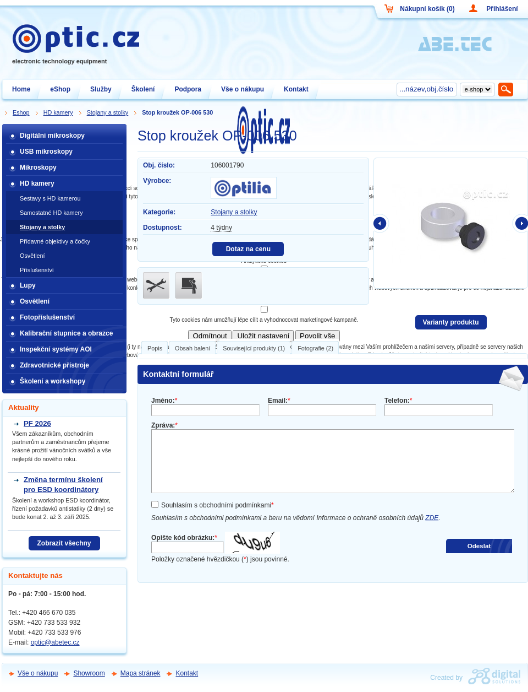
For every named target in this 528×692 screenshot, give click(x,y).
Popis (154, 348)
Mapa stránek (140, 673)
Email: (279, 400)
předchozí (381, 223)
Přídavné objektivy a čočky (55, 241)
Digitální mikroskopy (52, 135)
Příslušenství (37, 270)
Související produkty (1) (254, 348)
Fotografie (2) (315, 348)
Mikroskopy (38, 167)
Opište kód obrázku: (184, 538)
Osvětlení (32, 255)
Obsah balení (192, 348)
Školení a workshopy (52, 381)
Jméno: (164, 400)
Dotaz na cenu (248, 249)
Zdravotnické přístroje (54, 365)
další (520, 223)
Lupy (28, 285)
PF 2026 (37, 423)
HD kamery (37, 183)
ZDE (431, 518)
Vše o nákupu (38, 673)
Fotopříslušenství (47, 317)
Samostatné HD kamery (51, 212)
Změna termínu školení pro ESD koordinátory (63, 484)
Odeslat (479, 545)
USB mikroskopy (46, 151)
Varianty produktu (450, 322)
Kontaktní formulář (178, 374)
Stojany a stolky (234, 212)
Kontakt (186, 673)
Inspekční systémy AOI (56, 349)
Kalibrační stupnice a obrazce (66, 333)
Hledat (506, 89)
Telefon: (398, 400)
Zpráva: (164, 425)
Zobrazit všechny (64, 543)
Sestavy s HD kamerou (50, 198)
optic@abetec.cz (55, 642)
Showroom (89, 673)
